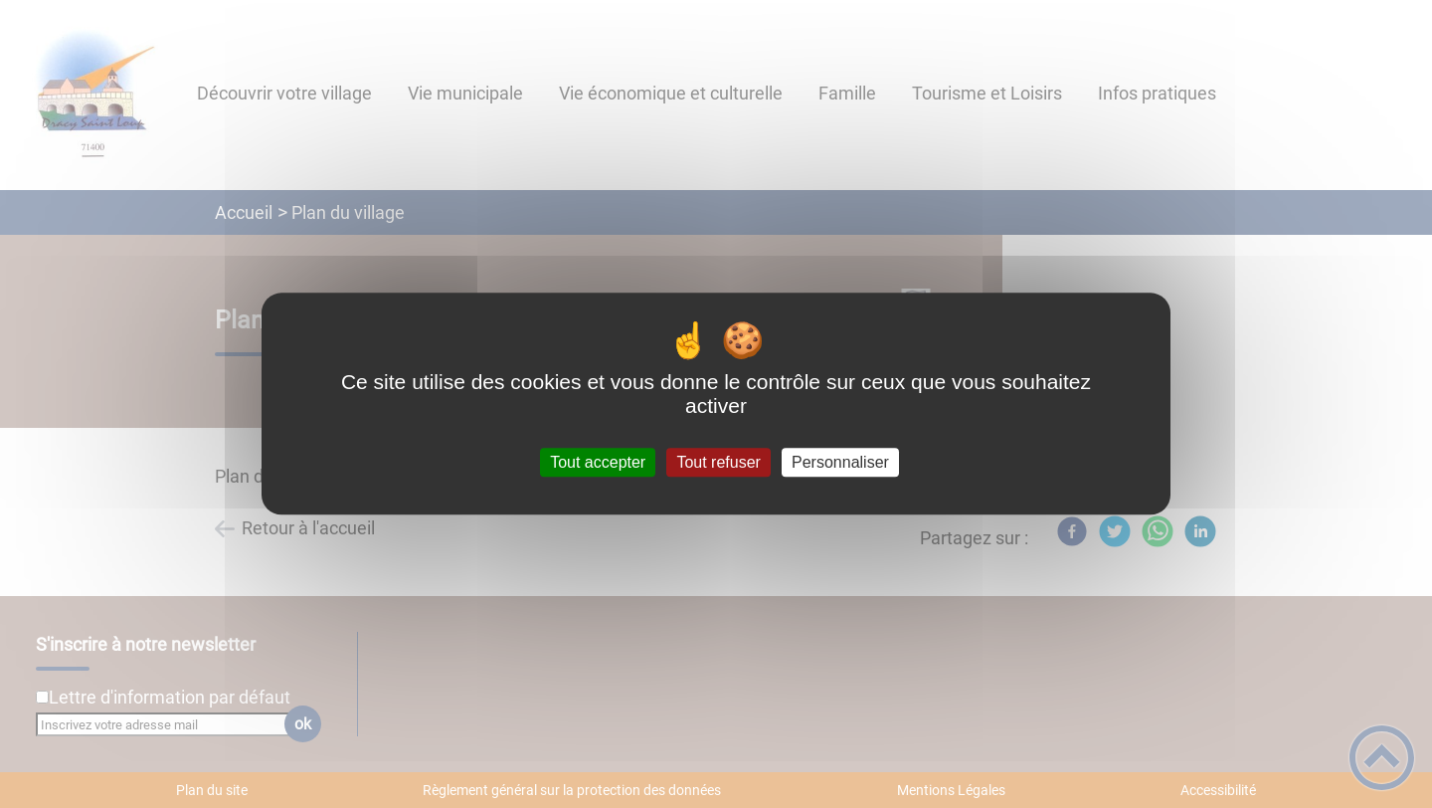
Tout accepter (597, 462)
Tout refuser (718, 462)
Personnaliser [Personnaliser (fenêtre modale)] (840, 462)
